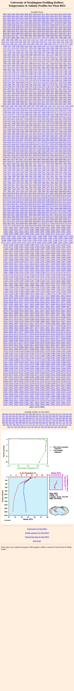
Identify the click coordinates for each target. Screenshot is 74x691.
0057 (30, 18)
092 (30, 423)
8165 (48, 198)
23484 (52, 396)
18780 (68, 309)
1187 (71, 44)
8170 (61, 198)
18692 (5, 309)
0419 (61, 21)
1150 (41, 42)
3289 (18, 93)
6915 (5, 161)
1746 (39, 70)
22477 (21, 377)
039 (63, 416)
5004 (39, 93)
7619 (39, 185)
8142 (65, 196)
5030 (9, 97)
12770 (26, 279)
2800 (65, 87)
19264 (26, 319)
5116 (67, 106)
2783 (65, 85)
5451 (5, 138)
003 (13, 414)
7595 (22, 183)
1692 (13, 70)
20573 (21, 343)
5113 (54, 106)
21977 (63, 366)
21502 (5, 358)
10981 (10, 232)
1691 (9, 70)
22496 (37, 377)
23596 (58, 398)
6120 (30, 142)
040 (67, 416)
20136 (21, 334)
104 (70, 423)
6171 (35, 142)
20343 (31, 338)
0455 (30, 23)
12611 (16, 264)
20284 (68, 336)
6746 (5, 157)
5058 (48, 100)
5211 (65, 117)
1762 (39, 72)
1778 (22, 74)
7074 (39, 164)
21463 (21, 356)
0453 (22, 23)
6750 (22, 157)
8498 (39, 213)
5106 (29, 106)
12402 (26, 249)
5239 (43, 121)
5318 (35, 127)
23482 (47, 396)
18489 (52, 304)
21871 (16, 364)
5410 (22, 134)
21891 (58, 364)
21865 (10, 364)
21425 (63, 353)
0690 (48, 29)
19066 (37, 315)
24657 (31, 407)
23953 (31, 405)
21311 (16, 353)
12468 (63, 255)
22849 (47, 385)
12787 (31, 281)
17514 (52, 292)
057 (53, 418)
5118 (71, 106)
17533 (58, 292)
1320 (22, 50)
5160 (9, 112)
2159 (30, 78)
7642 (65, 185)
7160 (69, 168)
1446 (26, 55)
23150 (47, 392)
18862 (68, 311)
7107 (56, 166)
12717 (68, 272)
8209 (52, 202)
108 (14, 425)
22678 (16, 381)
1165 (33, 44)
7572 (43, 181)
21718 (21, 360)
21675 (5, 360)
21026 (47, 349)
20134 (10, 334)
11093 (55, 238)
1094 (16, 40)
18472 (47, 304)
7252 (65, 172)
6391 (52, 151)
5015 (18, 95)
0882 (35, 35)
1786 (56, 74)
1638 (48, 65)
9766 (44, 225)
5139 (18, 110)
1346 (39, 53)
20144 (37, 334)
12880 (63, 283)
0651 (26, 29)
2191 (9, 82)
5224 (48, 119)
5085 (18, 104)
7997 (48, 191)
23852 (37, 403)
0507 (5, 25)
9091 (5, 217)
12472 (5, 257)
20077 (21, 332)
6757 (52, 157)
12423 (47, 251)
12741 (68, 274)
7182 (35, 170)
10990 (58, 232)
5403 (13, 134)
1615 (39, 63)
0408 (52, 21)
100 (57, 423)
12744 (10, 277)
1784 (48, 74)
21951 (37, 366)
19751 (68, 326)
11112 (70, 240)
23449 (16, 396)
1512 (35, 57)
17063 (52, 285)
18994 (47, 313)
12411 (63, 249)
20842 (37, 347)
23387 (52, 394)
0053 (13, 18)
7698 (5, 189)
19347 (10, 321)
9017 (52, 215)
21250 (36, 351)
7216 (30, 172)
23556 (37, 398)
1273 (9, 48)
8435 (5, 210)
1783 (43, 74)
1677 (26, 68)
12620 (63, 264)
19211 (10, 319)
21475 (31, 356)
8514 (61, 213)
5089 (35, 104)
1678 (30, 68)
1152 (50, 42)
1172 (62, 44)
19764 (5, 328)
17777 (68, 294)
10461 (68, 228)
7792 (35, 189)
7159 (65, 168)
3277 (35, 91)
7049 (13, 164)
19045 (10, 315)
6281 (65, 144)
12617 (47, 264)
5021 (43, 95)
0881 (30, 35)
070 (27, 421)
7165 (13, 170)
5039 (48, 97)
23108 (31, 392)
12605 (52, 262)
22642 (63, 379)
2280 (69, 82)
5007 (52, 93)
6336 (30, 149)
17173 (26, 287)
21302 (10, 353)
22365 (31, 375)
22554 (10, 379)
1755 (9, 72)
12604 (47, 262)
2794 (39, 87)
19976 (5, 330)
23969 (42, 405)
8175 (9, 200)
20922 (63, 347)
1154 (58, 42)
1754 (5, 72)
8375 (56, 206)
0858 (61, 33)
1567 (9, 61)
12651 (21, 270)
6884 (43, 159)
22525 (63, 377)
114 (33, 425)
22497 (42, 377)
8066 (39, 193)
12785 (21, 281)
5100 (3, 106)
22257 (52, 373)
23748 (52, 400)
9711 (39, 223)
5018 (30, 95)
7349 (48, 174)
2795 (43, 87)
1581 (69, 61)
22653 (68, 379)
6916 (9, 161)
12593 (42, 262)
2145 (39, 76)
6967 (56, 161)
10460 (63, 228)
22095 (68, 368)
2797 (52, 87)
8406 (56, 208)
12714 (58, 272)
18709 (16, 309)
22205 (63, 371)
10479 (26, 230)
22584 (37, 379)
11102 (24, 240)
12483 (58, 257)
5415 (43, 134)
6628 (65, 153)
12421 (42, 251)
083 (70, 421)
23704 (31, 400)
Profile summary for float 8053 (37, 533)
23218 (68, 392)
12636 (10, 268)
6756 (48, 157)
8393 (35, 208)
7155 (48, 168)
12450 (58, 253)
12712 (52, 272)
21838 (42, 362)
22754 (31, 383)
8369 (43, 206)
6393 (61, 151)
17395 (58, 289)
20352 (37, 338)
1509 (22, 57)
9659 (18, 223)
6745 (69, 155)
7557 (9, 181)
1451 (43, 55)
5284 (5, 125)
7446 (5, 178)
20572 (16, 343)
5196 (22, 117)
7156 (52, 168)
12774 (37, 279)
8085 (61, 193)
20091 (31, 332)
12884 (16, 285)
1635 (39, 65)
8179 (22, 200)
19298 (42, 319)
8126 (35, 196)
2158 (26, 78)
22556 (21, 379)
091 (27, 423)
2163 (43, 78)
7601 (48, 183)
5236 (30, 121)
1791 (9, 76)
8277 (5, 206)
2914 (69, 89)
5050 (18, 100)
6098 (61, 140)
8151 (22, 198)
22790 (5, 385)
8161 (30, 198)
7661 (26, 187)
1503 (9, 57)
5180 (26, 114)
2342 (18, 85)
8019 (69, 191)
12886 (26, 285)
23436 (10, 396)
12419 (31, 251)
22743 (16, 383)
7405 (35, 176)
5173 (65, 112)
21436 (5, 356)
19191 (68, 317)
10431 (58, 225)
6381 (39, 151)
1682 (43, 68)
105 (4, 425)
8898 (30, 215)
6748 (13, 157)
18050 (16, 298)
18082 (47, 298)
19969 (63, 328)
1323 (35, 50)
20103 (42, 332)
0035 (56, 16)
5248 (13, 123)
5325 (65, 127)
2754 (52, 85)
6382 (43, 151)
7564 (26, 181)
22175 (42, 371)
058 (57, 418)
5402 (9, 134)
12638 (21, 268)
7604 (56, 183)
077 (50, 421)
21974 (58, 366)
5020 (39, 95)
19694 (31, 326)
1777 (18, 74)
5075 (43, 102)
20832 (26, 347)
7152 (35, 168)
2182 (52, 80)
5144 (39, 110)
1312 (61, 48)
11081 (8, 238)
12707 (31, 272)
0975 (9, 38)
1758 (22, 72)
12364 (5, 245)
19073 (52, 315)
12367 (21, 245)
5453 (13, 138)
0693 (61, 29)
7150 (26, 168)
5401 (5, 134)
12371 (42, 245)
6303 (39, 146)
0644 (69, 27)
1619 (56, 63)
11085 (24, 238)
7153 (39, 168)
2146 (43, 76)
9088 (69, 215)
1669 (65, 65)
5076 (48, 102)
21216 (31, 351)
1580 (65, 61)
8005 (52, 191)
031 (37, 416)
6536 (48, 153)
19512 (26, 324)
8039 (13, 193)
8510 (52, 213)
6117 (22, 142)
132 (28, 427)
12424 (52, 251)
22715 (37, 381)
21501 (68, 356)
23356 (37, 394)
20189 (5, 336)
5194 (13, 117)
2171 (9, 80)
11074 (70, 236)
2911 (56, 89)
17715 (52, 294)
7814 (43, 189)
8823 (13, 215)
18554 (68, 304)
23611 (16, 400)
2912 (61, 89)
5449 (65, 136)
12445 (31, 253)
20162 (52, 334)
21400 (52, 353)
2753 (48, 85)
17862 (10, 296)
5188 (56, 114)
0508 (9, 25)
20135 (16, 334)
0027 (22, 16)
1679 (35, 68)
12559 (21, 262)
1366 (13, 55)
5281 (61, 123)
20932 (5, 349)
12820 (68, 281)
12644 (52, 268)
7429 (65, 176)
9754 (69, 223)
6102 (5, 142)
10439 (21, 228)
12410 (58, 249)
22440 (63, 375)
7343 (39, 174)
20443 (68, 338)
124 (66, 425)
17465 (26, 292)
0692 (56, 29)
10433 (63, 225)
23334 (21, 394)
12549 (63, 260)
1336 (69, 50)
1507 (18, 57)
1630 (18, 65)
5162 (18, 112)
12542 (47, 260)
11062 (44, 236)
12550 (68, 260)
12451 (63, 253)
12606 (58, 262)
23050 (42, 390)
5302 (43, 125)
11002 (32, 234)
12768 (16, 279)
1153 (54, 42)
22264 (58, 373)
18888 (16, 313)
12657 (52, 270)
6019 (56, 138)
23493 (63, 396)
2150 (61, 76)
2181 (48, 80)
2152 (69, 76)
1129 (16, 42)
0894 (61, 35)
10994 (5, 234)
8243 (43, 204)
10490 (42, 230)
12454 (10, 255)
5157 (65, 110)
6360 (22, 151)
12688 (68, 270)
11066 (60, 236)
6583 (61, 153)
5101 (7, 106)
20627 (21, 345)
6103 (9, 142)
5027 (65, 95)
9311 (69, 219)
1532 (30, 59)
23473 (37, 396)
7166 (18, 170)
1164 (28, 44)
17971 (42, 296)
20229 (26, 336)
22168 (37, 371)
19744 (58, 326)
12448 (47, 253)
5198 (30, 117)
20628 (26, 345)
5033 (22, 97)
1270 (65, 46)
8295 (22, 206)
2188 (65, 80)
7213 (18, 172)
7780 (26, 189)
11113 (3, 242)
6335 (26, 149)
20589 (37, 343)
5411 (26, 134)
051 (33, 418)
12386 (47, 247)
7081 (61, 164)
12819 (63, 281)
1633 (30, 65)
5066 (9, 102)
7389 (13, 176)
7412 (43, 176)
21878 (26, 364)
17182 (31, 287)
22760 (47, 383)
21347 (26, 353)
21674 (68, 358)
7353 (56, 174)
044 (10, 418)
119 (50, 425)
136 (42, 427)
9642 (56, 221)
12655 (42, 270)
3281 (52, 91)
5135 (69, 108)
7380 (69, 174)
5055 (35, 100)
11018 (68, 234)
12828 (42, 283)
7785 (30, 189)
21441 (10, 356)
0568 (52, 25)
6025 (13, 140)
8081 (52, 193)
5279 (52, 123)
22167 (31, 371)
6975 (5, 164)
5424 (13, 136)
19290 (37, 319)
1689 (5, 70)
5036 (35, 97)
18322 (26, 302)
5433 (30, 136)
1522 (9, 59)
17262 (47, 287)
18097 (58, 298)
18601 (26, 306)
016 (57, 414)
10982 (16, 232)
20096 (37, 332)
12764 (5, 279)
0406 (43, 21)
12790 (42, 281)
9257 (52, 217)
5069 (22, 102)
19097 (5, 317)
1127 (7, 42)
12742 (5, 277)
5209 (56, 117)
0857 (56, 33)
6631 (9, 155)
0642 (61, 27)
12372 (47, 245)
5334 (35, 129)
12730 (42, 274)
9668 (35, 223)
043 (6, 418)
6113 (13, 142)
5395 (48, 132)
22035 (21, 368)
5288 (18, 125)
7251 (61, 172)
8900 (39, 215)
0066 (69, 18)
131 (25, 427)
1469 (56, 55)
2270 (26, 82)
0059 (39, 18)
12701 (21, 272)
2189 (69, 80)
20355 (42, 338)
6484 (30, 153)
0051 (5, 18)
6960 (48, 161)
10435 (5, 228)
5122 (18, 108)
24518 (63, 405)
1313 (65, 48)
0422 (5, 23)
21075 (58, 349)
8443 (9, 210)
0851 (30, 33)
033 (43, 416)
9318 (18, 221)
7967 (35, 191)
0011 (43, 14)
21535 (26, 358)
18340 (37, 302)
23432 (5, 396)
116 (40, 425)
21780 (47, 360)
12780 (63, 279)
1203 (35, 46)
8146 (13, 198)
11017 (63, 234)
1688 (69, 68)
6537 (52, 153)
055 (47, 418)
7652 (13, 187)
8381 (69, 206)
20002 (31, 330)
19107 (10, 317)
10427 (52, 225)
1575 (43, 61)
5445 (48, 136)
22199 (58, 371)
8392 (30, 208)
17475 (37, 292)
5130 (48, 108)
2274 (43, 82)
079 (57, 421)
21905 (5, 366)
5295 (22, 125)
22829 (31, 385)
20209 (10, 336)
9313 (9, 221)
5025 (56, 95)
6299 (22, 146)
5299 (30, 125)
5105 (24, 106)
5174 (69, 112)
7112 (61, 166)
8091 (5, 196)
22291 (16, 375)
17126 (68, 285)
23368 (47, 394)
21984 (68, 366)
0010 (39, 14)
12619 (58, 264)
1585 (18, 63)
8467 (43, 210)
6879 (26, 159)
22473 (10, 377)
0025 (18, 16)
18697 (10, 309)
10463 (5, 230)
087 (13, 423)
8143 (69, 196)
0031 (39, 16)
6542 (56, 153)
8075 (48, 193)
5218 (26, 119)
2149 (56, 76)
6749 (18, 157)
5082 (5, 104)
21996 (10, 368)
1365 (9, 55)
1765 (52, 72)
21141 (10, 351)
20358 (47, 338)
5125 (30, 108)
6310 (69, 146)
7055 (18, 164)
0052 (9, 18)
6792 (56, 157)
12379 (10, 247)
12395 (68, 247)
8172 (65, 198)
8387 (18, 208)
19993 (16, 330)
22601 (42, 379)
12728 (31, 274)
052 (37, 418)
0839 (13, 33)
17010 (47, 285)
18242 (47, 300)
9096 (22, 217)
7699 (9, 189)
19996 (21, 330)
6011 (43, 138)
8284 (18, 206)
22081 (58, 368)
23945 (21, 405)
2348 (43, 85)
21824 (21, 362)
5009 (61, 93)
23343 (31, 394)
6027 (22, 140)
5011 (69, 93)
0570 (61, 25)
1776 (13, 74)
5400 (69, 132)
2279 (65, 82)
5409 (18, 134)
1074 (26, 38)
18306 (5, 302)
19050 (16, 315)
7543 (43, 178)
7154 (43, 168)
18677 (68, 306)
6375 (35, 151)
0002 (9, 14)
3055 (26, 91)
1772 (9, 74)
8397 (48, 208)
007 (27, 414)
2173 (18, 80)
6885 (48, 159)
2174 (22, 80)
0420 (65, 21)
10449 (42, 228)
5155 (56, 110)
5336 (39, 129)
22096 (5, 371)
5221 (35, 119)
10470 (16, 230)
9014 (48, 215)
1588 (30, 63)
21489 (52, 356)
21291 (63, 351)
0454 (26, 23)
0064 (61, 18)
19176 (58, 317)
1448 (30, 55)
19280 (31, 319)
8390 (22, 208)
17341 (31, 289)
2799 (61, 87)
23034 (26, 390)
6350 (52, 149)
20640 (37, 345)
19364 (26, 321)
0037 (61, 16)
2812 (69, 87)
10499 (63, 230)
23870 (58, 403)
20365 (52, 338)
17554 (10, 294)
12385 (42, 247)
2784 (69, 85)
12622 (5, 266)
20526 (31, 341)
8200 (18, 202)
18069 (37, 298)
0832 (56, 31)
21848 (63, 362)
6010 (39, 138)
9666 (30, 223)
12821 (5, 283)
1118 (41, 40)
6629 (69, 153)
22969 (47, 388)
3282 (56, 91)
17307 (68, 287)
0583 (9, 27)
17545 (68, 292)
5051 (22, 100)
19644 (21, 326)
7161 (5, 170)
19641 (16, 326)
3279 (43, 91)
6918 (18, 161)
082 (67, 421)
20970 (21, 349)
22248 (42, 373)
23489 (58, 396)
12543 (52, 260)
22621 (52, 379)
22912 (5, 388)
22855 (52, 385)
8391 (26, 208)
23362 (42, 394)
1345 (35, 53)
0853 (39, 33)
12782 (5, 281)
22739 (5, 383)
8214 (5, 204)
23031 (21, 390)
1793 (13, 76)
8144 (5, 198)
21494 (58, 356)
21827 (26, 362)
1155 (62, 42)
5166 (35, 112)
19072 (47, 315)
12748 (26, 277)
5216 (18, 119)
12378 (5, 247)
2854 (48, 89)
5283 (69, 123)
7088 (18, 166)
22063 (42, 368)
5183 (39, 114)
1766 (56, 72)
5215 (13, 119)
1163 (24, 44)
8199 (13, 202)
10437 (16, 228)
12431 (10, 253)
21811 (5, 362)
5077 (52, 102)
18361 (47, 302)
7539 (39, 178)
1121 (54, 40)
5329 (13, 129)
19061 (21, 315)
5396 (52, 132)
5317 (30, 127)
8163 (39, 198)
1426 (22, 55)
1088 (61, 38)
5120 (9, 108)
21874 (21, 364)
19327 (63, 319)
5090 (39, 104)
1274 (13, 48)
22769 (52, 383)
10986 (37, 232)
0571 (65, 25)
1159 (7, 44)
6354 (65, 149)
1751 (61, 70)
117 (43, 425)
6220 (60, 142)
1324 (39, 50)
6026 (18, 140)
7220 (39, 172)
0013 (52, 14)
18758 (47, 309)
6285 (13, 146)
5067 (13, 102)
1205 (43, 46)
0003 (13, 14)
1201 (26, 46)
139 (45, 427)
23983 (47, 405)
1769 (69, 72)
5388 (26, 132)
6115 (18, 142)
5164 (26, 112)
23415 (68, 394)
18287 (58, 300)
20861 (42, 347)
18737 (31, 309)
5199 (35, 117)
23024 (16, 390)
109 (17, 425)
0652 (30, 29)
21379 (42, 353)
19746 (63, 326)
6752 (30, 157)
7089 (22, 166)
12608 (68, 262)
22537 (68, 377)
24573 (68, 405)
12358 (49, 242)
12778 (52, 279)
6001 (22, 138)
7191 (5, 172)
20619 (5, 345)
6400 (9, 153)
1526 (26, 59)
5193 (9, 117)
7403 (30, 176)
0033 (48, 16)
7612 (18, 185)
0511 (22, 25)
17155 (16, 287)
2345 (30, 85)
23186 (58, 392)
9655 (9, 223)
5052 (26, 100)
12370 (37, 245)
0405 (39, 21)
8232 (35, 204)
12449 (52, 253)
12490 (10, 260)
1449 (35, 55)
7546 (48, 178)
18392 (10, 304)
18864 (5, 313)
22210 (68, 371)
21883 (42, 364)
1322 (30, 50)
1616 (43, 63)
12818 (58, 281)
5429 (26, 136)
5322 (52, 127)
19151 (47, 317)
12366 (16, 245)
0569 (56, 25)
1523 (13, 59)
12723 (10, 274)
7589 (9, 183)
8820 (9, 215)
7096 (39, 166)
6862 (5, 159)
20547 (63, 341)
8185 (43, 200)
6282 (69, 144)
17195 (37, 287)
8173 (69, 198)
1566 (5, 61)
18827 (42, 311)
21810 (68, 360)
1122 (58, 40)
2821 (39, 89)
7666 (39, 187)
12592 (37, 262)
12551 (5, 262)
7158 (61, 168)
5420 (65, 134)
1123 (62, 40)
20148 (42, 334)
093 (33, 423)
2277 (56, 82)
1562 (56, 59)
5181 (30, 114)
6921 (30, 161)
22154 (26, 371)
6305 (48, 146)
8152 (26, 198)
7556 (5, 181)
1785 (52, 74)
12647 (68, 268)
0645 (5, 29)
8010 (65, 191)
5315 (22, 127)
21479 (37, 356)
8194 (65, 200)
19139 (36, 317)
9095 (18, 217)
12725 (21, 274)
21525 (16, 358)
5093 (52, 104)
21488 (47, 356)
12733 (47, 274)
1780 (30, 74)
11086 (29, 238)
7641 (61, 185)
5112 (50, 106)
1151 (45, 42)
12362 (65, 242)
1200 (22, 46)
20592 (42, 343)
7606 (65, 183)
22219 (16, 373)
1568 (13, 61)
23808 (16, 403)
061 (67, 418)
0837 (9, 33)
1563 (61, 59)
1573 (35, 61)
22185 (47, 371)
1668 (61, 65)
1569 (18, 61)
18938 (37, 313)
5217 (22, 119)
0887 (43, 35)
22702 (26, 381)
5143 (35, 110)
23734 (47, 400)
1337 (5, 53)
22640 (58, 379)
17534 (63, 292)
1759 (26, 72)
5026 (61, 95)
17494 (47, 292)
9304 (56, 219)
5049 (13, 100)
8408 (61, 208)
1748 (48, 70)
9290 (18, 219)
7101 (43, 166)
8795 (69, 213)
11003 (37, 234)
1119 (45, 40)
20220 (16, 336)
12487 (5, 260)
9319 (22, 221)
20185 (68, 334)
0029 (30, 16)
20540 (58, 341)
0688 (39, 29)
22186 (52, 371)
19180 (63, 317)
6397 (5, 153)
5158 (69, 110)
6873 (13, 159)
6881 (30, 159)
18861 (63, 311)
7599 (39, 183)
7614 (26, 185)
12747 (21, 277)
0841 (22, 33)
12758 (68, 277)
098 (50, 423)
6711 (65, 155)
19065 (31, 315)
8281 (13, 206)
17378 (42, 289)
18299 (68, 300)
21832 (31, 362)
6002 (26, 138)
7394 (18, 176)
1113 (20, 40)
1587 (26, 63)
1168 (45, 44)
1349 (52, 53)
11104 (34, 240)
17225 (42, 287)
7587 (5, 183)
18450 (31, 304)
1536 (43, 59)
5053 (30, 100)
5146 (48, 110)
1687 (65, 68)
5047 (5, 100)
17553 (5, 294)
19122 (26, 317)
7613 (22, 185)
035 (50, 416)
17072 (58, 285)
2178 (35, 80)
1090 (69, 38)
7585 (65, 181)
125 (70, 425)
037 (57, 416)
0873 (69, 33)
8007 (56, 191)
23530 (26, 398)
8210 (56, 202)
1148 (33, 42)
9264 (61, 217)
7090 (26, 166)
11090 (39, 238)
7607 (69, 183)
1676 (22, 68)
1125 (71, 40)
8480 (69, 210)
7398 (22, 176)
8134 (52, 196)
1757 (18, 72)
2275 (48, 82)
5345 (48, 129)
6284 (9, 146)
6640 (43, 155)
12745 (16, 277)
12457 (26, 255)
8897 (26, 215)
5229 (69, 119)
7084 (5, 166)
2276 (52, 82)
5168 (43, 112)
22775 (63, 383)
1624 (5, 65)
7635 (56, 185)
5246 (5, 123)
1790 (5, 76)
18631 (42, 306)
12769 (21, 279)
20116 (63, 332)
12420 (37, 251)
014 (50, 414)
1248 (56, 46)
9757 (9, 225)
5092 (48, 104)
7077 (43, 164)
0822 (22, 31)
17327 (16, 289)
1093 (12, 40)
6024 (9, 140)
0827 (35, 31)
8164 (43, 198)
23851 (31, 403)
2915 (5, 91)
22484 (26, 377)
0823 (26, 31)
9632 (43, 221)
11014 (58, 234)
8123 (26, 196)
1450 (39, 55)
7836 (52, 189)
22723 (47, 381)
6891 (65, 159)
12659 (63, 270)
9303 (52, 219)
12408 (47, 249)
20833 (31, 347)
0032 (43, 16)
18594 (21, 306)
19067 (42, 315)
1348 (48, 53)
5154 (52, 110)
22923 (16, 388)
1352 (65, 53)
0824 (30, 31)
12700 (16, 272)
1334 (61, 50)
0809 (9, 31)
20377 (58, 338)
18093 (52, 298)
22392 (42, 375)
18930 (31, 313)
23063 (58, 390)
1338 (9, 53)
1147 (28, 42)
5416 (48, 134)
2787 (13, 87)
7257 (9, 174)
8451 (26, 210)
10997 (21, 234)
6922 (35, 161)
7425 (56, 176)
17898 (21, 296)
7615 (30, 185)
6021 (65, 138)
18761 (52, 309)
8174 (5, 200)
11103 (29, 240)
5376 (56, 129)
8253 (61, 204)
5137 (9, 110)
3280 (48, 91)
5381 (5, 132)
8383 (9, 208)
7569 (39, 181)
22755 (37, 383)
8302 (26, 206)
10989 (52, 232)
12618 (52, 264)
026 (20, 416)
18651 (52, 306)
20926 (68, 347)
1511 (30, 57)
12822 (10, 283)
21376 (37, 353)
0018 (69, 14)
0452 (18, 23)
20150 (47, 334)
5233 (18, 121)
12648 (5, 270)
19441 (68, 321)
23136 (42, 392)
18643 (47, 306)
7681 (61, 187)
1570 (22, 61)
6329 (18, 149)
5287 (13, 125)
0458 (43, 23)
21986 (5, 368)
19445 (10, 324)
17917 (26, 296)
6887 (52, 159)
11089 (34, 238)
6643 (56, 155)
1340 (18, 53)
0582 (5, 27)
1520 (69, 57)
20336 (26, 338)
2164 (48, 78)
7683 (65, 187)
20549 (68, 341)
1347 (43, 53)
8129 (43, 196)
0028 (26, 16)
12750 (37, 277)
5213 (5, 119)
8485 (18, 213)
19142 (42, 317)
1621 (61, 63)
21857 (68, 362)
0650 (22, 29)
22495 (31, 377)
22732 (68, 381)
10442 (26, 228)
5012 (5, 95)
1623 (69, 63)
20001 (26, 330)
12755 (58, 277)
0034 (52, 16)
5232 (13, 121)
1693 (18, 70)
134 (35, 427)
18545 (63, 304)
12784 (16, 281)
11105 (39, 240)
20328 (10, 338)
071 (30, 421)
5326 (69, 127)
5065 (5, 102)
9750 (61, 223)
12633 (63, 266)
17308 (5, 289)
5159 (5, 112)
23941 (10, 405)
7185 (48, 170)
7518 (30, 178)
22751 (26, 383)
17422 (68, 289)
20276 (63, 336)
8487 (26, 213)
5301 (39, 125)
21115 (68, 349)
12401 (21, 249)
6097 (56, 140)
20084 (26, 332)
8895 (22, 215)
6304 (43, 146)
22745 (21, 383)
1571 (26, 61)
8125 (30, 196)
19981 (10, 330)
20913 (58, 347)
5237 (35, 121)
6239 (30, 144)
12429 (68, 251)
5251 (26, 123)
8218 (22, 204)
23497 (68, 396)
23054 (47, 390)
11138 (34, 242)
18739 (37, 309)
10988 (47, 232)
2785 (5, 87)
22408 (47, 375)
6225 (9, 144)
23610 (10, 400)
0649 (18, 29)
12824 (21, 283)
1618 (52, 63)
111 (24, 425)
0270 (22, 21)
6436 (22, 153)
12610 (10, 264)
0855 (48, 33)
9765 (39, 225)
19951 (58, 328)
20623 (16, 345)
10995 (11, 234)
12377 (68, 245)
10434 (68, 225)
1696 (30, 70)
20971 (26, 349)
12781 (68, 279)
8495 (30, 213)
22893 (68, 385)
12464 (58, 255)
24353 (58, 405)
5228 (65, 119)
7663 (30, 187)
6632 (13, 155)
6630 (5, 155)
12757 (63, 277)
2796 (48, 87)
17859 (5, 296)
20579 (26, 343)
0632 (43, 27)
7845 (61, 189)
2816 (18, 89)
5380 (69, 129)
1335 (65, 50)
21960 (42, 366)
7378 (65, 174)
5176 (9, 114)
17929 (31, 296)
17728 (58, 294)
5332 (26, 129)
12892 (42, 285)
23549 (31, 398)
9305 (61, 219)
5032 (18, 97)
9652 (5, 223)
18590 (16, 306)
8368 (39, 206)
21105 (63, 349)
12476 (21, 257)
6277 (48, 144)
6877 (22, 159)
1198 (13, 46)
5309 (5, 127)
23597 (63, 398)
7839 (56, 189)
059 (60, 418)
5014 (13, 95)
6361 (26, 151)
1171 (58, 44)
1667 (56, 65)
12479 (37, 257)
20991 (37, 349)
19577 (42, 324)
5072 (30, 102)
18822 (37, 311)
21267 (42, 351)
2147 (48, 76)
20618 (68, 343)
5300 (35, 125)
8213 (69, 202)
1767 (61, 72)
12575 (31, 262)
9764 (35, 225)
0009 (35, 14)
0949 (65, 35)
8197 (5, 202)
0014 (56, 14)
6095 (48, 140)
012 (43, 414)
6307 (56, 146)
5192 (5, 117)
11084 (18, 238)
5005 (43, 93)
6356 (5, 151)
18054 (21, 298)
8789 (65, 213)
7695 (69, 187)
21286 (58, 351)
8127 (39, 196)
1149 (37, 42)
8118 (17, 196)
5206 (43, 117)
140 (48, 427)
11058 (39, 236)
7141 (18, 168)
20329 (16, 338)
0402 (30, 21)
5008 (56, 93)
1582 (5, 63)
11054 (24, 236)
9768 (48, 225)
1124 (66, 40)
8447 (18, 210)
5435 (39, 136)
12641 (37, 268)
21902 (68, 364)
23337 (26, 394)
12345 (39, 242)
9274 (5, 219)
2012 (26, 76)
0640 (52, 27)
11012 (52, 234)
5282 (65, 123)
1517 (56, 57)
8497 (35, 213)
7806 (39, 189)
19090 (68, 315)
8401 (52, 208)
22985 (5, 390)
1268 (60, 46)
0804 (65, 29)
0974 (5, 38)
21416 (58, 353)
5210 (61, 117)
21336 (21, 353)
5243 (61, 121)
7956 (30, 191)
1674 (18, 68)
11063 (50, 236)
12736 (58, 274)
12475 (16, 257)
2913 (65, 89)
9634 (48, 221)
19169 (52, 317)
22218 (10, 373)
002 (10, 414)
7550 (61, 178)
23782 (68, 400)
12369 (31, 245)
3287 (9, 93)
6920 (26, 161)
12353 (44, 242)
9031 (65, 215)
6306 (52, 146)
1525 (22, 59)
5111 (46, 106)
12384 (37, 247)
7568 (35, 181)
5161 (13, 112)
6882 (35, 159)
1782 (39, 74)
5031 (13, 97)
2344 (26, 85)
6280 (61, 144)
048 (23, 418)
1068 (22, 38)
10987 (42, 232)
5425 (18, 136)
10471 (21, 230)
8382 (5, 208)
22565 (26, 379)
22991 (10, 390)
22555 (16, 379)
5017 (26, 95)
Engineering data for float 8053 (37, 537)
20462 (5, 341)
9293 (26, 219)
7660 (22, 187)
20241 (31, 336)
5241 (52, 121)
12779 (58, 279)
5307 (65, 125)
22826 (26, 385)
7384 (9, 176)
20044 (58, 330)
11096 (65, 238)
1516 (52, 57)
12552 (10, 262)
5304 (52, 125)
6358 (13, 151)
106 (7, 425)
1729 (35, 70)
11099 (9, 240)
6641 (48, 155)
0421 (69, 21)
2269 (22, 82)
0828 (39, 31)
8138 (56, 196)
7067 (30, 164)
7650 (9, 187)
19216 (16, 319)
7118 (65, 166)
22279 (10, 375)
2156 (18, 78)
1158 (3, 44)
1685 (56, 68)
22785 (68, 383)
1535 (39, 59)
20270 (52, 336)
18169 (26, 300)
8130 (48, 196)
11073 (65, 236)
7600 (43, 183)
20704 (5, 347)
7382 (5, 176)
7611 (13, 185)
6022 (69, 138)
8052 (26, 193)
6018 (52, 138)
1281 (43, 48)
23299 (10, 394)
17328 (21, 289)
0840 (18, 33)
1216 (52, 46)
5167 (39, 112)
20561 (5, 343)
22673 (10, 381)
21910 (10, 366)
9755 (5, 225)
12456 (21, 255)
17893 (16, 296)
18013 (58, 296)
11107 (50, 240)
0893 (56, 35)
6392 (56, 151)
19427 (63, 321)
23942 (16, 405)
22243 (37, 373)
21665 (58, 358)
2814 (9, 89)
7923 (18, 191)
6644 (61, 155)
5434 (35, 136)
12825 (26, 283)
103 (67, 423)
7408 (39, 176)
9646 (65, 221)
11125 (28, 242)
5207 (48, 117)
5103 (16, 106)
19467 (16, 324)
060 (63, 418)
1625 (9, 65)
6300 (26, 146)
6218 (52, 142)
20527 (37, 341)
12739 (63, 274)
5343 (43, 129)
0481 (65, 23)
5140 (22, 110)
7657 (18, 187)
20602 (52, 343)
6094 (43, 140)
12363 (70, 242)
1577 (52, 61)
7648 (5, 187)
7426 (61, 176)
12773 (31, 279)
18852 (58, 311)
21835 (37, 362)
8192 (56, 200)
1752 (65, 70)
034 (47, 416)
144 (62, 427)
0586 (13, 27)
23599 (68, 398)
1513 (39, 57)
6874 (18, 159)
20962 (16, 349)
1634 (35, 65)
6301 (30, 146)
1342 (26, 53)
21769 (42, 360)
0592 (26, 27)
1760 (30, 72)
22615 (47, 379)
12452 (68, 253)
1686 (61, 68)
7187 (56, 170)
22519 (58, 377)
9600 (26, 221)
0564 (35, 25)
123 (63, 425)
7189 (65, 170)
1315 (5, 50)
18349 (42, 302)
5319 (39, 127)
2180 (43, 80)
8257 (69, 204)
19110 (16, 317)
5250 (22, 123)
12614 (31, 264)
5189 (61, 114)
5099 (69, 104)
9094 (13, 217)
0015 (61, 14)
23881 (63, 403)
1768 (65, 72)
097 (47, 423)
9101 (30, 217)
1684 (52, 68)
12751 (42, 277)
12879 (58, 283)
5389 (30, 132)
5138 (13, 110)
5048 (9, 100)
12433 (16, 253)
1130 (20, 42)
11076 (3, 238)
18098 (63, 298)
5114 (58, 106)
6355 (69, 149)
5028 (69, 95)
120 (53, 425)
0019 (5, 16)
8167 (56, 198)
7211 (9, 172)
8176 (13, 200)
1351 (61, 53)
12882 (5, 285)
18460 (37, 304)
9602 (30, 221)
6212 (48, 142)
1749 (52, 70)
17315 (10, 289)
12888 (31, 285)
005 (20, 414)
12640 (31, 268)
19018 (68, 313)
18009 (52, 296)
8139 (60, 196)
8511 (56, 213)
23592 (52, 398)
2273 (39, 82)
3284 (65, 91)
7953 (26, 191)
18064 (26, 298)
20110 (58, 332)
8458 (30, 210)
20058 (5, 332)
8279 (9, 206)
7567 (30, 181)
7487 (18, 178)
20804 (21, 347)
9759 (18, 225)
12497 (26, 260)
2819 (30, 89)
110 (20, 425)
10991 (63, 232)
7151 (30, 168)
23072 (5, 392)
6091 (30, 140)
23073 (10, 392)
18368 (52, 302)
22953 (31, 388)
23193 (63, 392)
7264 (35, 174)
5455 (18, 138)
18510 (58, 304)
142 (55, 427)
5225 (52, 119)
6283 (5, 146)
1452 (48, 55)
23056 (52, 390)
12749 (31, 277)
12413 (5, 251)
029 (30, 416)
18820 (26, 311)
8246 (48, 204)
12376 (63, 245)
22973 (63, 388)
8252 (56, 204)
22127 (16, 371)
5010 (65, 93)
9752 (65, 223)
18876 (10, 313)
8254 (65, 204)
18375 (63, 302)
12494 (16, 260)
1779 (26, 74)
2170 (5, 80)
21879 (31, 364)
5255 (39, 123)
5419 (61, 134)
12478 (31, 257)
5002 (30, 93)
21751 (31, 360)
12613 (26, 264)
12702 (26, 272)
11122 (23, 242)
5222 (39, 119)
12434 (21, 253)
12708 (37, 272)
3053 (18, 91)
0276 (26, 21)
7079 (52, 164)
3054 (22, 91)
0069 (13, 21)
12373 (52, 245)
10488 (37, 230)
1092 (8, 40)
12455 (16, 255)
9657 (13, 223)
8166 (52, 198)
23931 (5, 405)
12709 (42, 272)
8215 (9, 204)
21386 (47, 353)
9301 (43, 219)
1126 (3, 42)
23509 (5, 398)
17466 (31, 292)
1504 (13, 57)
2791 (30, 87)
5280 (56, 123)
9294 (30, 219)
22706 (31, 381)
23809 (21, 403)
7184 (43, 170)
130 (22, 427)
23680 (26, 400)
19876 (42, 328)
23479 (42, 396)
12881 (68, 283)
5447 (56, 136)
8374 (52, 206)
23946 (26, 405)
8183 (35, 200)
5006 (48, 93)
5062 (61, 100)
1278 (30, 48)
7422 (52, 176)
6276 (43, 144)
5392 (43, 132)
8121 (22, 196)
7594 (18, 183)
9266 (69, 217)
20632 (31, 345)
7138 (5, 168)
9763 (31, 225)
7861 (9, 191)
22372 (37, 375)
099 (53, 423)
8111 (13, 196)
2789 (22, 87)
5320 (43, 127)
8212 (65, 202)
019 (67, 414)
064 (6, 421)
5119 (5, 108)
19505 (21, 324)
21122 (5, 351)
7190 (69, 170)
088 (17, 423)
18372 (58, 302)
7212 (13, 172)
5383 (9, 132)
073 (37, 421)
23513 (10, 398)
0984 (13, 38)
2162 (39, 78)
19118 (21, 317)
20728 (16, 347)
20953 (10, 349)
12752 (47, 277)
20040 (47, 330)
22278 (5, 375)
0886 (39, 35)
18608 (31, 306)
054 (43, 418)
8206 (39, 202)
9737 (48, 223)
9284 (13, 219)
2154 (9, 78)
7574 (48, 181)
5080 (65, 102)
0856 (52, 33)
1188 (5, 46)
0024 (13, 16)
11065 (55, 236)
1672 (9, 68)
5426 (22, 136)
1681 (39, 68)
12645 (58, 268)
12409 (52, 249)
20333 (21, 338)
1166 (37, 44)
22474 (16, 377)
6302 (35, 146)
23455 (26, 396)
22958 (42, 388)
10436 (10, 228)
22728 (63, 381)
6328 (13, 149)
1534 (35, 59)
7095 (35, 166)
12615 (37, 264)
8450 (22, 210)
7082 (65, 164)
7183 (39, 170)
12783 (10, 281)
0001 (5, 14)
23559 (42, 398)
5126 (35, 108)
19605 (63, 324)
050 (30, 418)
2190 (5, 82)
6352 (56, 149)
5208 (52, 117)
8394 (39, 208)
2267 (13, 82)
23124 (37, 392)
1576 (48, 61)
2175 (26, 80)
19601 (58, 324)
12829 (47, 283)
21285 (52, 351)
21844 (52, 362)
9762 (26, 225)
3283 (61, 91)
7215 (26, 172)
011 (40, 414)
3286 (5, 93)
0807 (5, 31)
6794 (65, 157)
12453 (5, 255)
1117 (37, 40)
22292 (21, 375)
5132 (56, 108)
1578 (56, 61)
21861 (5, 364)
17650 (37, 294)
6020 (61, 138)
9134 (39, 217)
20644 (42, 345)
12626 (26, 266)
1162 (20, 44)
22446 (68, 375)
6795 (69, 157)
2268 (18, 82)
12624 (16, 266)
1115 (29, 40)
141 (52, 427)
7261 (22, 174)
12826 (31, 283)
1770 (5, 74)
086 (10, 423)
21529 (21, 358)
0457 (39, 23)
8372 (48, 206)
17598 (21, 294)
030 (33, 416)
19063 (26, 315)
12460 (42, 255)
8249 (52, 204)
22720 (42, 381)
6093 (39, 140)
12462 (52, 255)
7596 (26, 183)
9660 (22, 223)
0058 (35, 18)
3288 (13, 93)
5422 (5, 136)
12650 (16, 270)
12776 (47, 279)
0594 (35, 27)
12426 (58, 251)
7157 (56, 168)
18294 (63, 300)
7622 (48, 185)
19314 (52, 319)
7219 (35, 172)
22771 (58, 383)
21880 (37, 364)
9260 (56, 217)
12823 (16, 283)
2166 (56, 78)
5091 (43, 104)
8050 (22, 193)
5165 (30, 112)
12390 (58, 247)
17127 (5, 287)
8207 (43, 202)
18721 (21, 309)
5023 (48, 95)
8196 (69, 200)
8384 (13, 208)
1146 (24, 42)
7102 (48, 166)
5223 (43, 119)
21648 (47, 358)
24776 (37, 407)
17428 (5, 292)
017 (60, 414)
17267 (58, 287)
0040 (65, 16)
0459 (48, 23)
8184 (39, 200)
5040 (52, 97)
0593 (30, 27)
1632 (26, 65)
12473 (10, 257)
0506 (69, 23)
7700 (13, 189)
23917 (68, 403)
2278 (61, 82)
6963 (52, 161)
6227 (18, 144)
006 (23, 414)
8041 (18, 193)
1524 (18, 59)
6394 (65, 151)
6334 (22, 149)
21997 (16, 368)
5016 (22, 95)
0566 (43, 25)
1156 (66, 42)
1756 (13, 72)
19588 (47, 324)
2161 (35, 78)
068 (20, 421)
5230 (5, 121)
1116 (33, 40)
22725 (58, 381)
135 (38, 427)
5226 (56, 119)
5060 (52, 100)
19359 (21, 321)
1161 (16, 44)
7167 (22, 170)
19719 (47, 326)
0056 (26, 18)
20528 (42, 341)
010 (37, 414)
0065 (65, 18)
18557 (5, 306)
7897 (13, 191)
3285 (69, 91)
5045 (65, 97)
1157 (71, 42)
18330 (31, 302)
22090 (63, 368)
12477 (26, 257)
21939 (26, 366)
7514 (26, 178)
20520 (26, 341)
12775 (42, 279)
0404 (35, 21)
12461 (47, 255)
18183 (31, 300)
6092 (35, 140)
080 (60, 421)
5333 (30, 129)
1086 (52, 38)
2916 (9, 91)
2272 (35, 82)
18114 (10, 300)
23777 (63, 400)
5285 (9, 125)
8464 (39, 210)
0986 (18, 38)
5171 (56, 112)
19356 (16, 321)
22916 (10, 388)
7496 (22, 178)
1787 (61, 74)
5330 (18, 129)
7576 (52, 181)
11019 (3, 236)
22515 (52, 377)
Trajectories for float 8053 (37, 529)
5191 (69, 114)
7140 (13, 168)
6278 (52, 144)
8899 (35, 215)
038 (60, 416)
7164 (9, 170)
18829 (47, 311)
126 (8, 427)
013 (47, 414)
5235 (26, 121)
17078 (63, 285)
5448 (61, 136)
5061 (56, 100)
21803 (58, 360)
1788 (65, 74)
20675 (58, 345)
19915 (52, 328)
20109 (52, 332)
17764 (63, 294)
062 (70, 418)
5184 (43, 114)
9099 (26, 217)
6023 (5, 140)
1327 (48, 50)
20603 (58, 343)
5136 (5, 110)
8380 (65, 206)
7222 (48, 172)
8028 (9, 193)
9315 (13, 221)
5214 (9, 119)
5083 (9, 104)
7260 (18, 174)
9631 (39, 221)
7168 (26, 170)
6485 (35, 153)
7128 (69, 166)
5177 (13, 114)
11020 (8, 236)
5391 (39, 132)
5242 (56, 121)
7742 (22, 189)
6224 (5, 144)
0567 (48, 25)
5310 (9, 127)
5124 (26, 108)
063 (3, 421)
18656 (58, 306)
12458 (31, 255)
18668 (63, 306)
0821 (18, 31)
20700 (68, 345)
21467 (26, 356)
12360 (54, 242)
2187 (61, 80)
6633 (18, 155)
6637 (30, 155)
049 (27, 418)
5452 (9, 138)
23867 (52, 403)
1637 (43, 65)
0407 (48, 21)
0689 (43, 29)
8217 (18, 204)
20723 (10, 347)
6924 (43, 161)
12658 (58, 270)
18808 (16, 311)
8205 (35, 202)
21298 (5, 353)
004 (17, 414)
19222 (21, 319)
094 (37, 423)
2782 (61, 85)
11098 (4, 240)
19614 (68, 324)
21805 (63, 360)
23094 (21, 392)
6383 (48, 151)
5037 (39, 97)
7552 (65, 178)
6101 (69, 140)
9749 (56, 223)
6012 (48, 138)
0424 (13, 23)
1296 (56, 48)
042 (3, 418)
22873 (63, 385)
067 (17, 421)
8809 (5, 215)
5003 (35, 93)
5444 (43, 136)
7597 (30, 183)
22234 (26, 373)
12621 (68, 264)
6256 (35, 144)
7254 (5, 174)
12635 (5, 268)
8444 (13, 210)
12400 (16, 249)
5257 (43, 123)
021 (3, 416)
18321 (21, 302)
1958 (22, 76)
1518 (61, 57)
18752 (42, 309)
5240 (48, 121)
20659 (47, 345)
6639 (39, 155)
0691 (52, 29)
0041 (69, 16)
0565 (39, 25)
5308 (69, 125)
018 (63, 414)
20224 (21, 336)
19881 (47, 328)
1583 (9, 63)
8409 (65, 208)
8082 (56, 193)
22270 (63, 373)
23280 (5, 394)
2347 (39, 85)
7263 (30, 174)
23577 (47, 398)
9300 (39, 219)
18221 (36, 300)
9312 (5, 221)
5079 (61, 102)
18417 (21, 304)
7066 (26, 164)
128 (15, 427)
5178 (18, 114)
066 (13, 421)
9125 (35, 217)
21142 (16, 351)
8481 (5, 213)
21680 (10, 360)
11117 (8, 242)
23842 (26, 403)
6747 (9, 157)
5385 (18, 132)
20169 (58, 334)
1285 (52, 48)
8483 (13, 213)
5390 (35, 132)
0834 (65, 31)
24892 (42, 407)
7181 (30, 170)
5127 (39, 108)
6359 (18, 151)
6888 (56, 159)
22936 (26, 388)
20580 (31, 343)
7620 (43, 185)
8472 (52, 210)
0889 (52, 35)
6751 (26, 157)
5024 (52, 95)
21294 (68, 351)
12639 (26, 268)
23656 (21, 400)
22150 (21, 371)
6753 (35, 157)
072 (33, 421)
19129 (31, 317)
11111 (65, 240)
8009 (61, 191)
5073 (35, 102)
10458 (58, 228)
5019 (35, 95)
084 (3, 423)
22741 (10, 383)
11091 (44, 238)
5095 (61, 104)
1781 (35, 74)
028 (27, 416)
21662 (52, 358)
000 (3, 414)
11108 (55, 240)
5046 (69, 97)
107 (10, 425)
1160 (11, 44)
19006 (52, 313)
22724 (52, 381)
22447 (5, 377)
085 (6, 423)
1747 (43, 70)
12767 (10, 279)
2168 (65, 78)
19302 (47, 319)
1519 (65, 57)
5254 (35, 123)
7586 (69, 181)
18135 (15, 300)
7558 (13, 181)
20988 (31, 349)
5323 (56, 127)
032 (40, 416)
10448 (37, 228)
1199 (17, 46)
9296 (35, 219)
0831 (52, 31)
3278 (39, 91)
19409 (52, 321)
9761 (22, 225)
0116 (17, 21)
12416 (16, 251)
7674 (56, 187)
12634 (68, 266)
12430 (5, 253)
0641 (56, 27)
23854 (42, 403)
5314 (18, 127)
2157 (22, 78)
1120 (49, 40)
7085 (9, 166)
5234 (22, 121)
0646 (9, 29)
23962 (37, 405)
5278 (48, 123)
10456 (52, 228)
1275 (18, 48)
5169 (48, 112)
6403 (18, 153)
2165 (52, 78)
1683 (48, 68)
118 (46, 425)
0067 (5, 21)
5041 (56, 97)
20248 (42, 336)
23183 (52, 392)
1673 (13, 68)
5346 (52, 129)
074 (40, 421)
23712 (37, 400)
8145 (9, 198)
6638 (35, 155)
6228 (22, 144)
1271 (69, 46)
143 (58, 427)
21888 (47, 364)
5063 (65, 100)
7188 (61, 170)
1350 (56, 53)
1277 (26, 48)
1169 (50, 44)
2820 (35, 89)
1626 (13, 65)
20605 (63, 343)
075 (43, 421)
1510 (26, 57)
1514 (43, 57)
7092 (31, 166)
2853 (43, 89)
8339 (35, 206)
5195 (18, 117)
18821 (31, 311)
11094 (60, 238)
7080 (56, 164)
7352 (52, 174)
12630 (47, 266)
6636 (26, 155)
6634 (22, 155)
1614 (35, 63)
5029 (5, 97)
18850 (52, 311)
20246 (37, 336)
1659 (52, 65)
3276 (30, 91)
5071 (26, 102)
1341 (22, 53)
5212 (69, 117)
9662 (26, 223)
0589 (18, 27)
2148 (52, 76)
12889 (37, 285)
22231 (21, 373)
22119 (10, 371)
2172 (13, 80)
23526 (21, 398)
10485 (31, 230)
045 (13, 418)
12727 (26, 274)
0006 (26, 14)
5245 (69, 121)
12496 (21, 260)
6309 (65, 146)
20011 (37, 330)
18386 (68, 302)
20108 (47, 332)
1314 (69, 48)
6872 (9, 159)
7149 (22, 168)
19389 (37, 321)
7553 (69, 178)
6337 (35, 149)
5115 (62, 106)
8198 (9, 202)
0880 (26, 35)
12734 (52, 274)
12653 (31, 270)
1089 (65, 38)
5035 (30, 97)
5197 (26, 117)
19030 (5, 315)
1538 (52, 59)
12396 (5, 249)
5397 (56, 132)
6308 (61, 146)
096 (43, 423)
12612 (21, 264)
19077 (58, 315)
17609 (26, 294)
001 (6, 414)
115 (37, 425)
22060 (37, 368)
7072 (35, 164)
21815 (10, 362)
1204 (39, 46)
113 (30, 425)
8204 (30, 202)
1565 (69, 59)
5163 (22, 112)
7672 (52, 187)
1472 (61, 55)
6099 (65, 140)
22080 (52, 368)
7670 (48, 187)
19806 (10, 328)
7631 (52, 185)
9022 (61, 215)
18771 (63, 309)
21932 (21, 366)
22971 (52, 388)
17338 (26, 289)
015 (53, 414)
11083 (13, 238)
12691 (5, 272)
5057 (43, 100)
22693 (21, 381)
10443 (31, 228)
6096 (52, 140)
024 (13, 416)
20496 (21, 341)
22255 (47, 373)
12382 (26, 247)
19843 (21, 328)
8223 (26, 204)
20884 (47, 347)
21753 (37, 360)
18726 (26, 309)
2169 (69, 78)
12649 (10, 270)
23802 (10, 403)
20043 (52, 330)
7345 (43, 174)
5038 (43, 97)
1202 (30, 46)
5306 (61, 125)
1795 (18, 76)
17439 (21, 292)
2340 (9, 85)
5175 (5, 114)
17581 (16, 294)
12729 (37, 274)
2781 (56, 85)
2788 (18, 87)
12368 (26, 245)
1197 (9, 46)
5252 (30, 123)
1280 (39, 48)
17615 (31, 294)
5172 (61, 112)
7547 (52, 178)
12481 (47, 257)
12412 (68, 249)
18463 (42, 304)
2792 (35, 87)
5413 (35, 134)
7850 (69, 189)
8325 (30, 206)
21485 (42, 356)
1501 (69, 55)
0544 (26, 25)
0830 (48, 31)
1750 (56, 70)
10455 (47, 228)
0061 (48, 18)
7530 (35, 178)
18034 (10, 298)
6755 (43, 157)
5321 (48, 127)
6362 (30, 151)
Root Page (37, 541)
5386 (22, 132)
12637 (16, 268)
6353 (61, 149)
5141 (26, 110)
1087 (56, 38)
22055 (31, 368)
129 (18, 427)
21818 (16, 362)
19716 (42, 326)
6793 (61, 157)
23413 (63, 394)
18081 (42, 298)
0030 (35, 16)
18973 (42, 313)
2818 (26, 89)
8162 (35, 198)
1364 (5, 55)
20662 (52, 345)
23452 (21, 396)
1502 (5, 57)
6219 (56, 142)
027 (23, 416)
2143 (30, 76)
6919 (22, 161)
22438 (58, 375)
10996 (16, 234)
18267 (52, 300)
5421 (69, 134)
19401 (47, 321)
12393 (63, 247)
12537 (31, 260)
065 (10, 421)
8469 (48, 210)
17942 (37, 296)
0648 (13, 29)
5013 (9, 95)
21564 (37, 358)
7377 (61, 174)
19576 (37, 324)
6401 (13, 153)
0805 (69, 29)
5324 (61, 127)
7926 (22, 191)
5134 (65, 108)
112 (27, 425)
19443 (5, 324)
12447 (42, 253)
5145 (43, 110)
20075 (16, 332)
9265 (65, 217)
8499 (43, 213)
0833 (61, 31)
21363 (31, 353)
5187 (52, 114)
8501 (48, 213)
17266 (52, 287)
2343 (22, 85)
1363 (69, 53)
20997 (42, 349)
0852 (35, 33)
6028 (26, 140)
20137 (26, 334)
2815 (13, 89)
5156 (61, 110)
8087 (65, 193)
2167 (61, 78)
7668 (43, 187)
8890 (18, 215)
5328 (9, 129)
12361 (60, 242)
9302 (48, 219)
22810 (21, 385)
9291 (22, 219)
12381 (21, 247)
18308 (10, 302)
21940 (31, 366)
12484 (63, 257)
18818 (21, 311)
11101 (19, 240)
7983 (43, 191)
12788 (37, 281)
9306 (65, 219)
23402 (58, 394)
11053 (18, 236)
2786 (9, 87)
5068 (18, 102)
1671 (5, 68)
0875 (9, 35)
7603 (52, 183)
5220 (30, 119)
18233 (42, 300)
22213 (5, 373)
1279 (35, 48)
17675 (42, 294)
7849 (65, 189)
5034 (26, 97)
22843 (42, 385)
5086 (22, 104)
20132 (5, 334)
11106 (45, 240)
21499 (63, 356)
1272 (5, 48)
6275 (39, 144)
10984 (26, 232)
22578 (31, 379)
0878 (22, 35)
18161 (21, 300)
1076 (35, 38)
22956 (37, 388)
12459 (37, 255)
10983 (21, 232)
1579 (61, 61)
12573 (26, 262)
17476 (42, 292)
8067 (43, 193)
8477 (65, 210)
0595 (39, 27)
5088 (30, 104)
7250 (56, 172)
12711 (47, 272)
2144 (35, 76)
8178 (18, 200)
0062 (52, 18)
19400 (42, 321)
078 (53, 421)
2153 (5, 78)
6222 (65, 142)
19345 (5, 321)
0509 (13, 25)
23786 (5, 403)
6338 (39, 149)
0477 (52, 23)
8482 (9, 213)
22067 (47, 368)
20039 (42, 330)
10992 (68, 232)
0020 (9, 16)
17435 (16, 292)
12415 (10, 251)
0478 (56, 23)
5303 (48, 125)
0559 (30, 25)
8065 (35, 193)
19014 (58, 313)
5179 (22, 114)
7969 (39, 191)
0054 (18, 18)
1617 (48, 63)
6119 (26, 142)
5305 (56, 125)
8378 (61, 206)
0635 (48, 27)
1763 (43, 72)
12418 (26, 251)
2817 (22, 89)
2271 (30, 82)
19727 (52, 326)
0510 (18, 25)
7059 (22, 164)
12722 (5, 274)
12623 (10, 266)
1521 (5, 59)
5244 (65, 121)
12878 (52, 283)
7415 (48, 176)
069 (23, 421)
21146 (21, 351)
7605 (61, 183)
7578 (56, 181)
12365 (10, 245)
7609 (5, 185)
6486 (39, 153)
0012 (48, 14)
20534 (52, 341)
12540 (37, 260)
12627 (31, 266)
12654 (37, 270)
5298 (26, 125)
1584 (13, 63)
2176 (30, 80)
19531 (31, 324)
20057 (68, 330)
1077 (39, 38)
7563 (22, 181)
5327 (5, 129)
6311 (5, 149)
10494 (47, 230)
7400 (26, 176)
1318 (18, 50)
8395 (43, 208)
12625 (21, 266)
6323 (9, 149)
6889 (61, 159)
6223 (69, 142)
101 (60, 423)
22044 (26, 368)
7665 (35, 187)
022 (6, 416)
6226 (13, 144)
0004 (18, 14)
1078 (43, 38)
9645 (61, 221)
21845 (58, 362)
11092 (50, 238)
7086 (13, 166)
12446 (37, 253)
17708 (47, 294)
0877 (18, 35)
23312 (16, 394)
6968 (61, 161)
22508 (47, 377)
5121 (13, 108)
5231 (9, 121)
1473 (65, 55)
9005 (43, 215)
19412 (58, 321)
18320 (16, 302)
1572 (30, 61)
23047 (31, 390)
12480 (42, 257)
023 (10, 416)
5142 (30, 110)
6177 (39, 142)
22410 (52, 375)
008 (30, 414)
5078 (56, 102)
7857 (5, 191)
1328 (52, 50)
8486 (22, 213)
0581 (69, 25)
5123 (22, 108)
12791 (47, 281)
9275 (9, 219)
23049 (37, 390)
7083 (69, 164)
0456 (35, 23)
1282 (48, 48)
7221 (43, 172)
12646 (63, 268)
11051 (13, 236)
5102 (11, 106)
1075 (30, 38)
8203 (26, 202)
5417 (52, 134)
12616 (42, 264)
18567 (10, 306)
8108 (9, 196)
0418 (56, 21)
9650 (69, 221)
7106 (52, 166)
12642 (42, 268)
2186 (56, 80)
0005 (22, 14)
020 (70, 414)
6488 (43, 153)
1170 (54, 44)
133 (32, 427)
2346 (35, 85)
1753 (69, 70)
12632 (58, 266)
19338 (68, 319)
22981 (68, 388)
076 (47, 421)
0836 (5, 33)
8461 (35, 210)
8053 (30, 193)
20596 (47, 343)
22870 (58, 385)
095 (40, 423)
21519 (10, 358)
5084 (13, 104)
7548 (56, 178)
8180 (26, 200)
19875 (37, 328)
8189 (52, 200)
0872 (65, 33)
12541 (42, 260)
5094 (56, 104)
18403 (16, 304)
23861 (47, 403)
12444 (26, 253)
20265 (47, 336)
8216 (13, 204)
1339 (13, 53)
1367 (18, 55)
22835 (37, 385)
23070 (68, 390)
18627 (37, 306)
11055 (29, 236)
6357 (9, 151)
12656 (47, 270)
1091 (3, 40)
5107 (33, 106)
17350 (37, 289)
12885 (21, 285)
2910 (52, 89)
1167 (41, 44)
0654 (35, 29)
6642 (52, 155)
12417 (21, 251)
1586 (22, 63)
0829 (43, 31)
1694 (22, 70)
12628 (37, 266)
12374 (58, 245)
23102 (26, 392)
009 (33, 414)
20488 (10, 341)
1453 (52, 55)
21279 (47, 351)
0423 (9, 23)
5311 (13, 127)
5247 (9, 123)
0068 (9, 21)
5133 (61, 108)
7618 (35, 185)
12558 (16, 262)
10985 (31, 232)
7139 (9, 168)
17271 (63, 287)
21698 (16, 360)
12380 (16, 247)
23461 (31, 396)
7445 (69, 176)
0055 (22, 18)
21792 (52, 360)
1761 (35, 72)
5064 (69, 100)
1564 (65, 59)
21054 (52, 349)
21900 (63, 364)
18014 (63, 296)
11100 (14, 240)
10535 (68, 230)
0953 (69, 35)
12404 (31, 249)
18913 (21, 313)
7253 (69, 172)
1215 (48, 46)
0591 (22, 27)
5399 (65, 132)
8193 (61, 200)
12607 (63, 262)
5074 (39, 102)
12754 (52, 277)
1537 (48, 59)
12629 (42, 266)
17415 (63, 289)
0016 (65, 14)
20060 (10, 332)
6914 (69, 159)
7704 (18, 189)
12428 (63, 251)
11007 (42, 234)
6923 (39, 161)
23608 (5, 400)
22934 (21, 388)
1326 (43, 50)
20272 (58, 336)
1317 (13, 50)
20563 (10, 343)
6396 (69, 151)
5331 (22, 129)
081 (63, 421)
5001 (26, 93)
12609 (5, 264)
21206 (26, 351)
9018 (56, 215)
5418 (56, 134)
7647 (69, 185)
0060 (43, 18)
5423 (9, 136)
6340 (48, 149)
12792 (52, 281)
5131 (52, 108)
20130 (68, 332)
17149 (10, 287)
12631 (52, 266)
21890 (52, 364)
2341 (13, 85)
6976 (9, 164)
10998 (26, 234)
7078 (48, 164)
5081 (69, 102)
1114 (24, 40)
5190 (65, 114)
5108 (37, 106)
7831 (48, 189)
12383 (31, 247)
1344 (30, 53)
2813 (5, 89)
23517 (16, 398)
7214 (22, 172)
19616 (5, 326)
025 (17, 416)
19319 (58, 319)
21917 (16, 366)
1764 (48, 72)
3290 (22, 93)
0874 (5, 35)
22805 (16, 385)
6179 (43, 142)
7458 (9, 178)
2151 (65, 76)
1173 (66, 44)
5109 (41, 106)
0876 (13, 35)
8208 (48, 202)
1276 (22, 48)
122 (60, 425)
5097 (65, 104)
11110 (60, 240)
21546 (31, 358)
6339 (43, 149)
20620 (10, 345)
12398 (10, 249)
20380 (63, 338)
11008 (47, 234)
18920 (26, 313)
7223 (52, 172)
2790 (26, 87)
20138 (31, 334)
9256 (48, 217)
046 (17, 418)
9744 (52, 223)
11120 (18, 242)
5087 (26, 104)
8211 (60, 202)
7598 (35, 183)
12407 (42, 249)
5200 (39, 117)
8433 (69, 208)
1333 (56, 50)
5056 (39, 100)
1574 (39, 61)
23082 (16, 392)
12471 (68, 255)
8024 (5, 193)
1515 (48, 57)
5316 (26, 127)
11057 (34, 236)
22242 (31, 373)
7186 (52, 170)
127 (12, 427)
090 (23, 423)
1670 (69, 65)
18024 (68, 296)
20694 (63, 345)
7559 (18, 181)
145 (65, 427)
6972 (69, 161)
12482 (52, 257)
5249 (18, 123)
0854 (43, 33)
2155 (13, 78)
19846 (26, 328)
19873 (31, 328)
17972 (47, 296)
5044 (61, 97)
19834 (16, 328)
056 (50, 418)
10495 (52, 230)
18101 (68, 298)
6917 (13, 161)
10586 (5, 232)
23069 (63, 390)
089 (20, 423)
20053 (63, 330)
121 (56, 425)
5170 (52, 112)
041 (70, 416)
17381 (47, 289)
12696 (10, 272)
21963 (47, 366)
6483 (26, 153)
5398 (61, 132)
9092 (9, 217)
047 (20, 418)
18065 (31, 298)
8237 (39, 204)
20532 (47, 341)
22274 (68, 373)
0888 (48, 35)
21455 (16, 356)
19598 (52, 324)
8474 (56, 210)
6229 (26, 144)
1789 (69, 74)
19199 (5, 319)
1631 (22, 65)
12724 (16, 274)
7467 (13, 178)
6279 (56, 144)
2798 (56, 87)
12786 (26, 281)
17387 (52, 289)
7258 (13, 174)
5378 (65, 129)
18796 (10, 311)
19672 (26, 326)
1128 (11, 42)
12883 (10, 285)
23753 (58, 400)
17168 (21, 287)
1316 (9, 50)
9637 (52, 221)
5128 (43, 108)
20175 (63, 334)
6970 (65, 161)
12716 (63, 272)
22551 (5, 379)
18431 (26, 304)
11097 (70, 238)
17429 (10, 292)
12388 (52, 247)
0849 (26, 33)
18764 (58, 309)
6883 (39, 159)
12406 (37, 249)
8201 (22, 202)
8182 (30, 200)
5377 (61, 129)
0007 (30, 14)
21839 (47, 362)
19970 (68, 328)
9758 (14, 225)
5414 (39, 134)
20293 (5, 338)
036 (53, 416)
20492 (16, 341)
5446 (52, 136)
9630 (35, 221)
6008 (35, 138)
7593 (13, 183)
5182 (35, 114)
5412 (30, 134)
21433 (68, 353)
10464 (10, 230)
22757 (42, 383)
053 (40, 418)
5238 (39, 121)
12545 (58, 260)
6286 (18, 146)
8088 (69, 193)
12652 (26, 270)
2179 (39, 80)
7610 (9, 185)
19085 (63, 315)
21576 (42, 358)
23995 (52, 405)
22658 (5, 381)
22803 (10, 385)
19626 (10, 326)
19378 (31, 321)
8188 (48, 200)
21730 (26, 360)
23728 (42, 400)
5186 (48, 114)
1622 (65, 63)
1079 (48, 38)
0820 (13, 31)
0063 (56, 18)
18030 (5, 298)
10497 (58, 230)
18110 (5, 300)
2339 (5, 85)
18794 (5, 311)
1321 (26, 50)
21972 (52, 366)
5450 (69, 136)
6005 (30, 138)
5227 (61, 119)
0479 (61, 23)
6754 (39, 157)
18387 (5, 304)
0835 (69, 31)
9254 (43, 217)
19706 (37, 326)
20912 (52, 347)
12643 (47, 268)
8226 (30, 204)
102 (63, 423)
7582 (61, 181)
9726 (43, 223)
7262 (26, 174)
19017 (63, 313)
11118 (13, 242)
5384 (13, 132)
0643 (65, 27)
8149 (18, 198)
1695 (26, 70)
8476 (61, 210)
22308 (26, 375)
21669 (63, 358)
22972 (58, 388)
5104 (20, 106)
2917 (13, 91)
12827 (37, 283)
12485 (68, 257)
